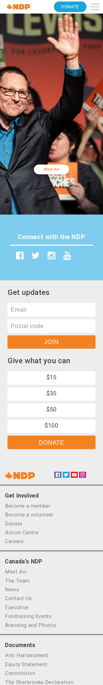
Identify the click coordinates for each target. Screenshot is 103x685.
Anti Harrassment (26, 655)
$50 (51, 409)
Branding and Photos (30, 625)
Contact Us (18, 598)
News (12, 590)
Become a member (28, 506)
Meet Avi (51, 169)
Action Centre (21, 533)
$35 (51, 393)
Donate (70, 6)
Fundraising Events (28, 616)
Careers (14, 541)
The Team (17, 581)
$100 (51, 425)
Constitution (20, 673)
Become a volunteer (29, 515)
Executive (17, 607)
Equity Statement (26, 664)
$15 (51, 377)
